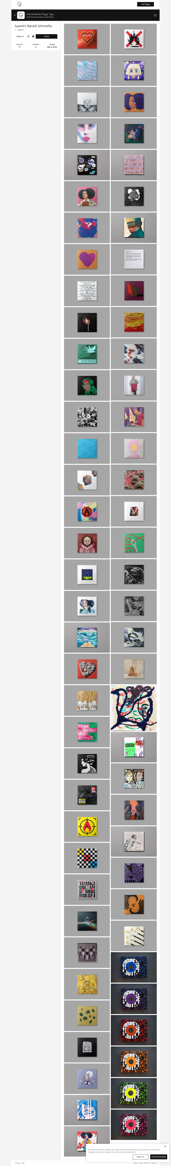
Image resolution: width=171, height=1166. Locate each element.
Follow (46, 36)
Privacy (147, 1163)
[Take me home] (19, 4)
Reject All (140, 1157)
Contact (154, 1163)
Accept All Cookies (159, 1157)
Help (135, 1163)
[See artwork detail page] (87, 39)
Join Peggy (145, 4)
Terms (141, 1163)
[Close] (165, 1146)
